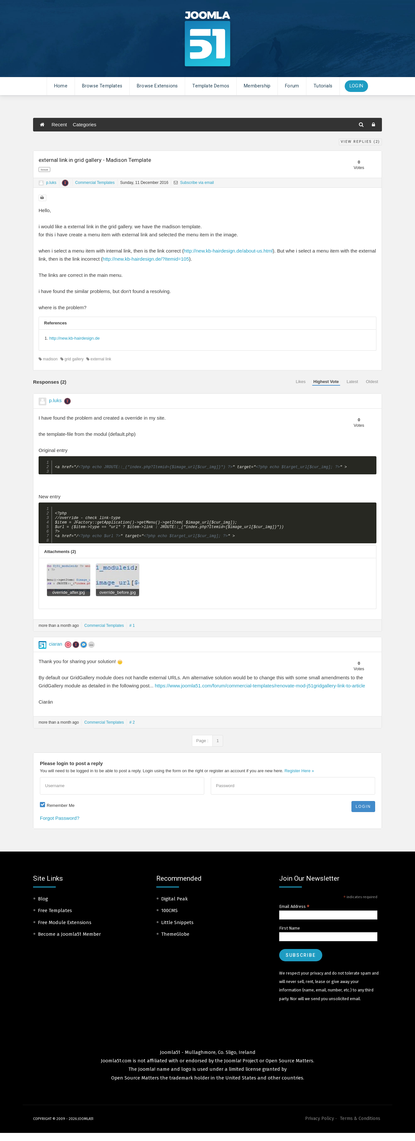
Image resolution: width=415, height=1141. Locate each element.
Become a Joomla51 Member (69, 942)
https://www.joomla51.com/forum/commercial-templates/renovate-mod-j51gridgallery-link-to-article (260, 693)
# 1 (132, 633)
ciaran (55, 652)
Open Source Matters (289, 1069)
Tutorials (323, 86)
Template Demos (210, 86)
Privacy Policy (319, 1126)
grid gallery (72, 359)
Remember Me (61, 813)
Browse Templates (102, 86)
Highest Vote (326, 381)
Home (60, 86)
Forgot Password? (59, 826)
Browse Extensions (157, 86)
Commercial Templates (95, 182)
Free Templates (55, 918)
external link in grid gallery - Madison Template (95, 160)
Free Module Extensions (64, 930)
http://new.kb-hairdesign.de (74, 338)
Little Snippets (177, 930)
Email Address (294, 915)
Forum (292, 86)
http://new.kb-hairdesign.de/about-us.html (228, 251)
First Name (289, 936)
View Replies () (360, 142)
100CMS (169, 918)
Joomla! (146, 1077)
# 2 (132, 730)
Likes (300, 381)
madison (48, 359)
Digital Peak (174, 907)
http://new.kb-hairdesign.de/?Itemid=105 (146, 259)
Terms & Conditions (360, 1126)
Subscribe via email (194, 182)
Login (356, 86)
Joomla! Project (240, 1069)
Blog (43, 907)
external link (98, 359)
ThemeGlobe (175, 942)
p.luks (51, 182)
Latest (352, 381)
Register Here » (299, 778)
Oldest (372, 381)
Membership (257, 86)
